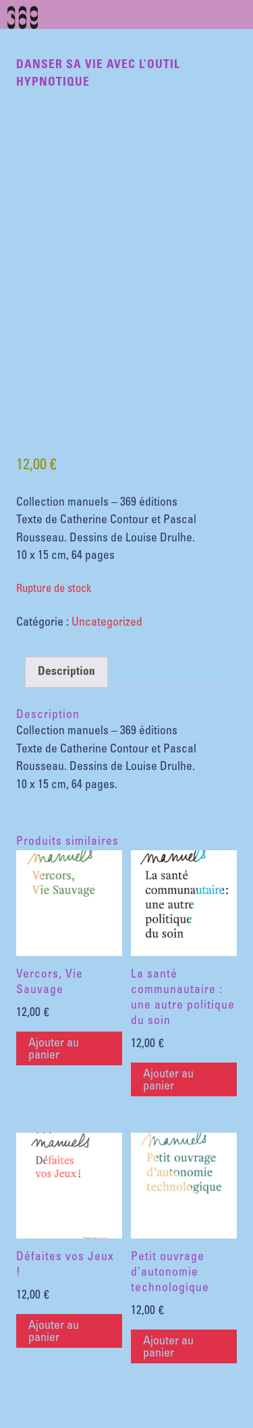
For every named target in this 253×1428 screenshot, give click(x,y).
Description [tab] (66, 672)
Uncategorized (107, 623)
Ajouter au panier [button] (53, 1050)
